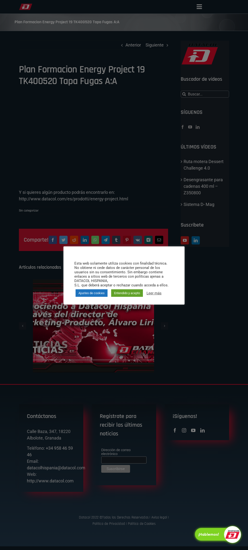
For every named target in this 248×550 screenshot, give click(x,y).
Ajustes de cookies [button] (91, 293)
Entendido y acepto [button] (127, 293)
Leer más (154, 293)
